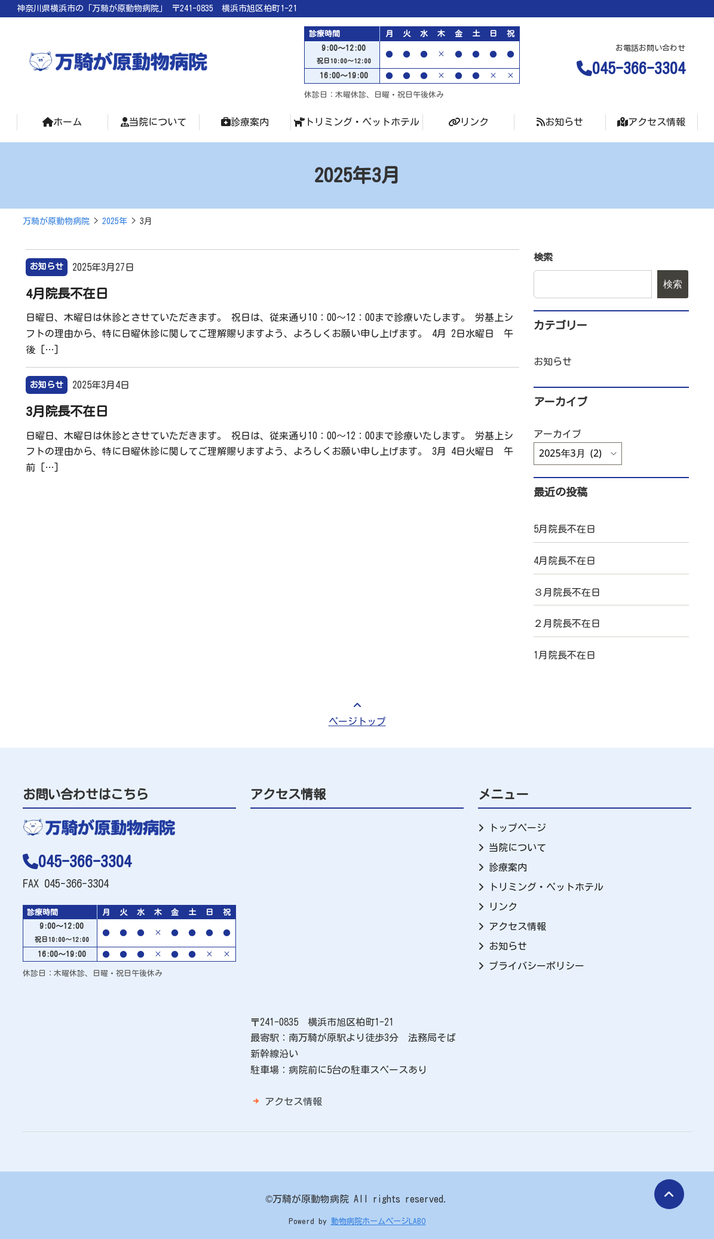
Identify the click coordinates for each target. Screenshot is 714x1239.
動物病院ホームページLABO (378, 1221)
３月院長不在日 (567, 592)
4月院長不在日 (67, 293)
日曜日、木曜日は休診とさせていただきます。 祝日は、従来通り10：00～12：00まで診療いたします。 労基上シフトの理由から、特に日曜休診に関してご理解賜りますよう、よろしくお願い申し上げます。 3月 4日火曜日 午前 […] (269, 451)
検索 (543, 257)
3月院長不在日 (67, 411)
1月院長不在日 (565, 655)
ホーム (62, 122)
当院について (153, 122)
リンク (468, 122)
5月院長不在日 (565, 529)
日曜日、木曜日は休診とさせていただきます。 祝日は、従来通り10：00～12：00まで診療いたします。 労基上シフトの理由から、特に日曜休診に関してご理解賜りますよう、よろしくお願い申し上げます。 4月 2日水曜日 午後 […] (269, 333)
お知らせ (560, 122)
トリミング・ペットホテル (356, 122)
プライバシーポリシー (536, 966)
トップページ (517, 828)
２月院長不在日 (567, 623)
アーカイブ (557, 434)
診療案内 (245, 122)
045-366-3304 (631, 68)
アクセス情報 (651, 122)
